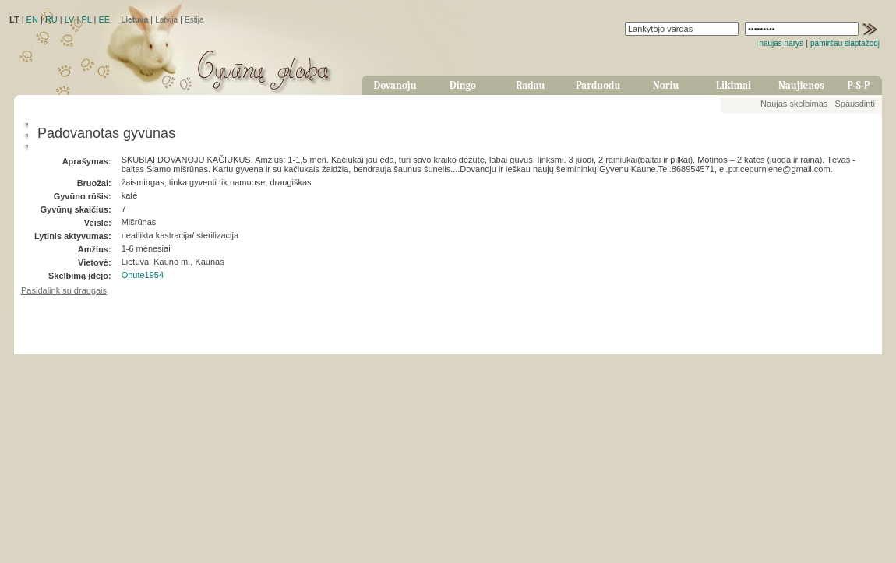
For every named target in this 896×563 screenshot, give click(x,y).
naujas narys (781, 43)
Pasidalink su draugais (64, 290)
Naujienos (801, 85)
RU (51, 19)
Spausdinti (854, 103)
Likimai (733, 85)
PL (86, 19)
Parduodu (598, 85)
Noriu (666, 85)
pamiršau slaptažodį (845, 43)
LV (70, 19)
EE (104, 19)
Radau (530, 85)
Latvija (166, 20)
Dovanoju (395, 85)
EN (32, 19)
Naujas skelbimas (793, 103)
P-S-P (858, 85)
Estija (194, 20)
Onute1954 (143, 275)
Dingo (463, 85)
